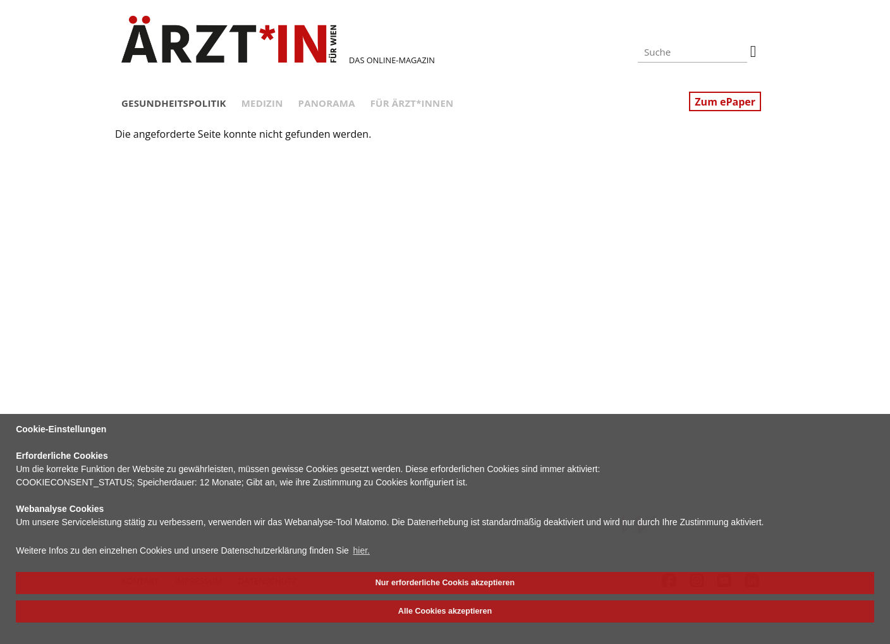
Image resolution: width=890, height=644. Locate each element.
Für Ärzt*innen (412, 103)
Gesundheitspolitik (173, 103)
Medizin (262, 103)
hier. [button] (361, 550)
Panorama (326, 103)
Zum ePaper (725, 102)
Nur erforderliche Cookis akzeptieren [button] (445, 582)
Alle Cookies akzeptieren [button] (445, 611)
